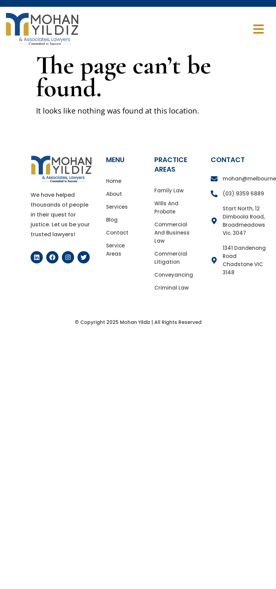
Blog (112, 219)
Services (117, 206)
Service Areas (115, 249)
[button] (259, 29)
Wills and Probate (166, 207)
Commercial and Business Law (172, 232)
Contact (117, 232)
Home (113, 181)
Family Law (169, 190)
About (114, 193)
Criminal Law (171, 287)
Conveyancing (173, 274)
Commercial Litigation (170, 257)
